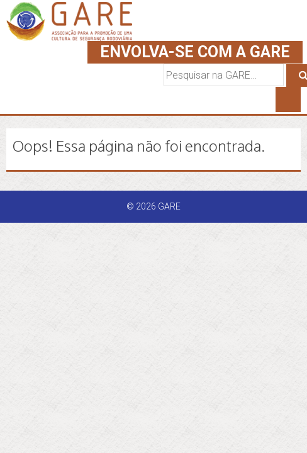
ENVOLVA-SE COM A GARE (195, 52)
